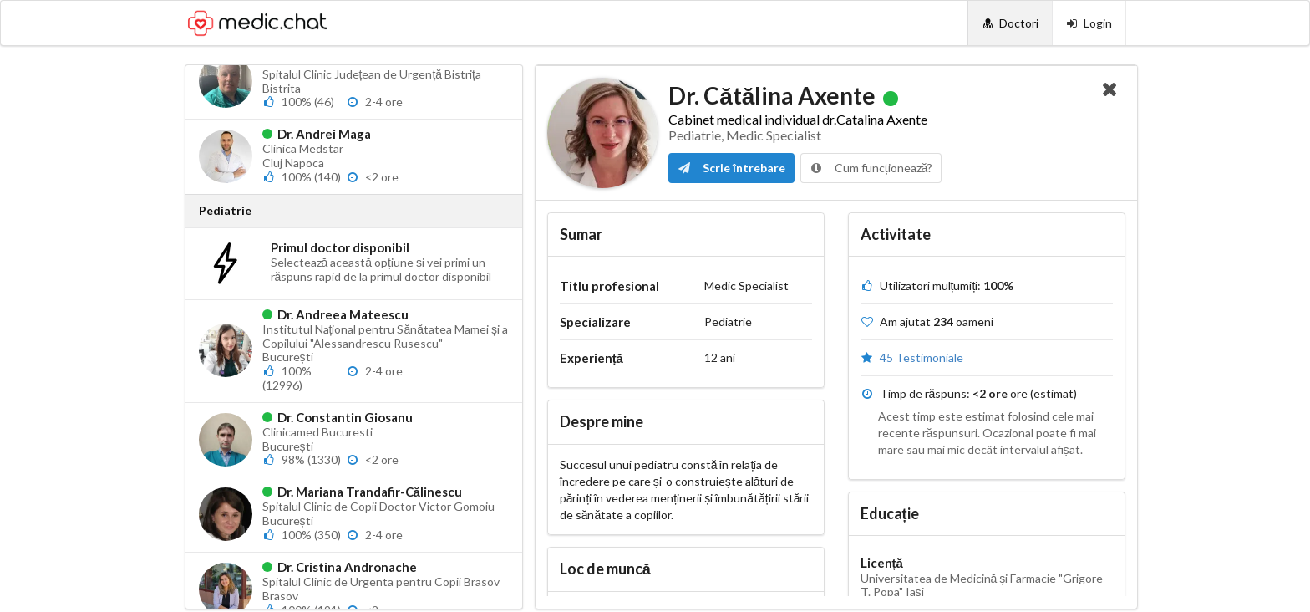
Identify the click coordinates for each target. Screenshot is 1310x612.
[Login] (1089, 23)
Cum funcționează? (871, 168)
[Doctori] (1009, 23)
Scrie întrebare (731, 168)
